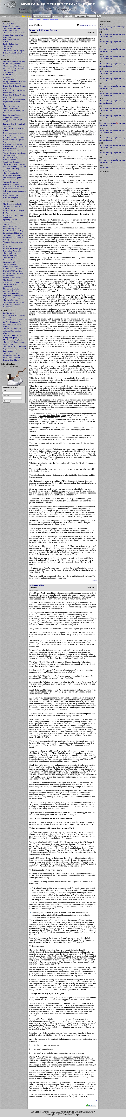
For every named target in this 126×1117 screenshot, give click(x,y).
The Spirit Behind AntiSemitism (9, 71)
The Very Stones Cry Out (12, 79)
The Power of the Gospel (12, 353)
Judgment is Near (37, 585)
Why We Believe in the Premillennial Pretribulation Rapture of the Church (13, 357)
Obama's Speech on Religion (13, 211)
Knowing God (8, 307)
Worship (6, 224)
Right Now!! (7, 260)
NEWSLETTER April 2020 (13, 282)
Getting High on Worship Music (14, 146)
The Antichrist (8, 46)
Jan (107, 29)
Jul (114, 27)
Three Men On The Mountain (14, 33)
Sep (107, 27)
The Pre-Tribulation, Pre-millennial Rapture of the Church (12, 331)
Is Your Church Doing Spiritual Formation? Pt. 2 (14, 91)
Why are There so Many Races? (14, 153)
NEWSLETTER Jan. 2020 (13, 271)
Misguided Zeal (9, 262)
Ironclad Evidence (10, 160)
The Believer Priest (10, 284)
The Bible (69, 16)
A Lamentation (8, 222)
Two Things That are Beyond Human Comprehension (13, 303)
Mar (101, 29)
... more (93, 580)
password (6, 395)
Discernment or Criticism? (12, 144)
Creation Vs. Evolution (11, 162)
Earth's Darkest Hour (10, 44)
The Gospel (7, 280)
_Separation (7, 287)
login (4, 390)
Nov (101, 27)
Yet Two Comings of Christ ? (13, 335)
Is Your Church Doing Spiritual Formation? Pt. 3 (14, 96)
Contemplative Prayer (11, 189)
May (120, 27)
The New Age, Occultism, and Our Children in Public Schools (14, 165)
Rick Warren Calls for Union (13, 137)
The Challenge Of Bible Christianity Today (12, 29)
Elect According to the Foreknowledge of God (11, 290)
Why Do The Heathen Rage (13, 231)
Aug (110, 27)
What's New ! (25, 16)
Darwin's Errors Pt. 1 (10, 148)
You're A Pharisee (9, 264)
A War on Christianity (11, 169)
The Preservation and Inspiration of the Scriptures (13, 294)
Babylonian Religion (10, 195)
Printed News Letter (42, 16)
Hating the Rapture (10, 338)
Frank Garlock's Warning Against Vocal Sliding (12, 116)
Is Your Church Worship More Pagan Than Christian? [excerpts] (14, 101)
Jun (116, 27)
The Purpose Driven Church (13, 186)
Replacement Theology (11, 298)
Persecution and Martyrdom (13, 233)
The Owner (7, 48)
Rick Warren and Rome (11, 151)
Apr (123, 27)
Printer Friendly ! (86, 25)
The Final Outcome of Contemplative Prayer (11, 107)
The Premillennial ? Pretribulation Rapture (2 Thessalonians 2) (12, 255)
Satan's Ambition (9, 24)
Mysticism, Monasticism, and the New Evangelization (14, 62)
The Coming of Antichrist (12, 204)
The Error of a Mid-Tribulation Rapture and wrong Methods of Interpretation (14, 348)
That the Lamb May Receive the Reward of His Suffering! (13, 67)
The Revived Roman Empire (13, 51)
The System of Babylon (11, 173)
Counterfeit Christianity (11, 26)
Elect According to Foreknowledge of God (11, 227)
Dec (100, 34)
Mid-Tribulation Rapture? (12, 178)
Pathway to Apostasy (10, 157)
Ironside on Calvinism (11, 184)
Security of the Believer (11, 278)
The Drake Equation (10, 155)
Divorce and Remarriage (12, 249)
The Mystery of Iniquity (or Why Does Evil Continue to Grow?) (13, 237)
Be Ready (6, 213)
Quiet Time (7, 171)
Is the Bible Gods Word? (12, 175)
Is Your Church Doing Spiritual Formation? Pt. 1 (14, 87)
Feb (104, 29)
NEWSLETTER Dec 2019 (13, 269)
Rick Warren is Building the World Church (13, 216)
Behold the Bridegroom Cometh (43, 30)
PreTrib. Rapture (9, 313)
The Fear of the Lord (10, 300)
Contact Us (57, 16)
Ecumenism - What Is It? (12, 251)
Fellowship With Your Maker (13, 273)
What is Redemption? (11, 198)
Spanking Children (10, 220)
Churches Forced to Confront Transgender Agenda (13, 181)
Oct (104, 27)
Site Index (13, 16)
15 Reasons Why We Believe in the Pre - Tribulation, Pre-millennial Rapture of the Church (14, 323)
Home (4, 16)
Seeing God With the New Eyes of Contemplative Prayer (14, 82)
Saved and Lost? (9, 275)
